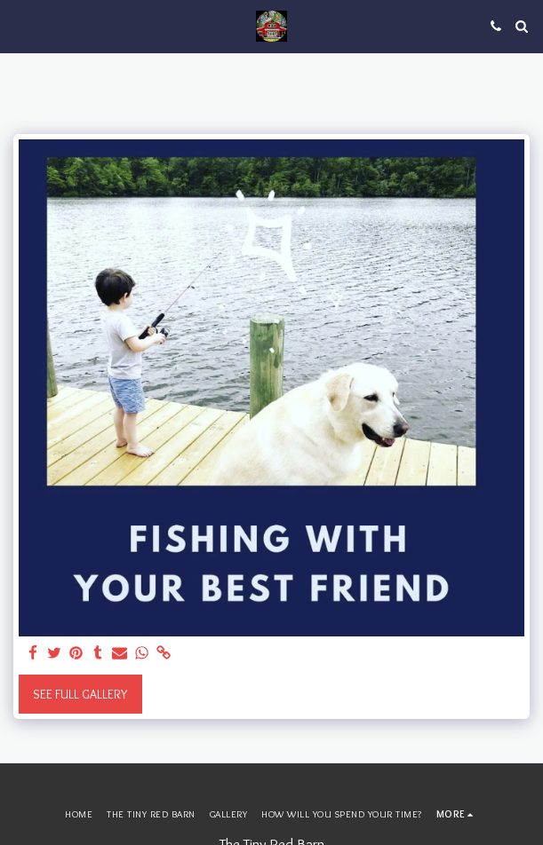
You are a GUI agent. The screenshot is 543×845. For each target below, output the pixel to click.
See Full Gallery (80, 694)
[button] (19, 26)
